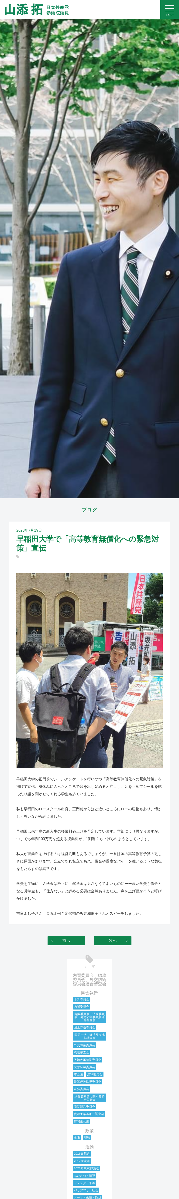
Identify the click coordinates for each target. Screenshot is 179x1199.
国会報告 (89, 992)
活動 (89, 1147)
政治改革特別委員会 (87, 1060)
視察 (87, 1137)
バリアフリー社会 (86, 1190)
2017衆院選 (82, 1161)
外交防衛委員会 (84, 1045)
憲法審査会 (81, 1052)
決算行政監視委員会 (87, 1081)
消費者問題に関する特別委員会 (89, 1098)
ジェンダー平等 (84, 1183)
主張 (77, 1137)
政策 (89, 1131)
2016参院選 (82, 1153)
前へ (66, 941)
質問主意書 (81, 1121)
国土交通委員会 (84, 1027)
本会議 (78, 1074)
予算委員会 (81, 999)
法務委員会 (81, 1089)
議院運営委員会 (84, 1106)
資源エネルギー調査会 (89, 1114)
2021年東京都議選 (86, 1168)
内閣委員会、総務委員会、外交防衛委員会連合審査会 (89, 979)
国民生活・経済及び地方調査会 (89, 1036)
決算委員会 (94, 1074)
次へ (113, 941)
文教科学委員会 (84, 1067)
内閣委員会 (81, 1006)
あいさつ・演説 (84, 1176)
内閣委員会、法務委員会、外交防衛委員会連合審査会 (89, 1017)
